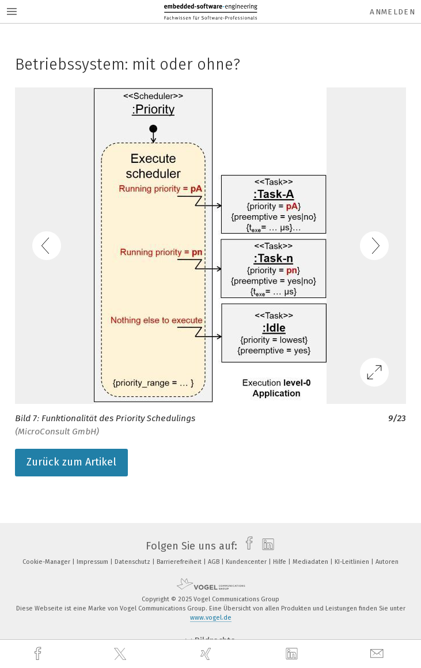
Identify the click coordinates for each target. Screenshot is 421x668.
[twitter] (121, 654)
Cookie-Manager (47, 562)
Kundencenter (247, 562)
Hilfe (280, 562)
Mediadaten (311, 562)
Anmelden (392, 12)
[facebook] (39, 654)
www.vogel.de (211, 617)
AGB (214, 562)
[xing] (207, 654)
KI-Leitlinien (353, 562)
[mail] (378, 654)
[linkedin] (293, 654)
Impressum (93, 562)
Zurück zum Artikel (71, 462)
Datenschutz (133, 562)
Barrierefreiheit (180, 562)
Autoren (387, 562)
